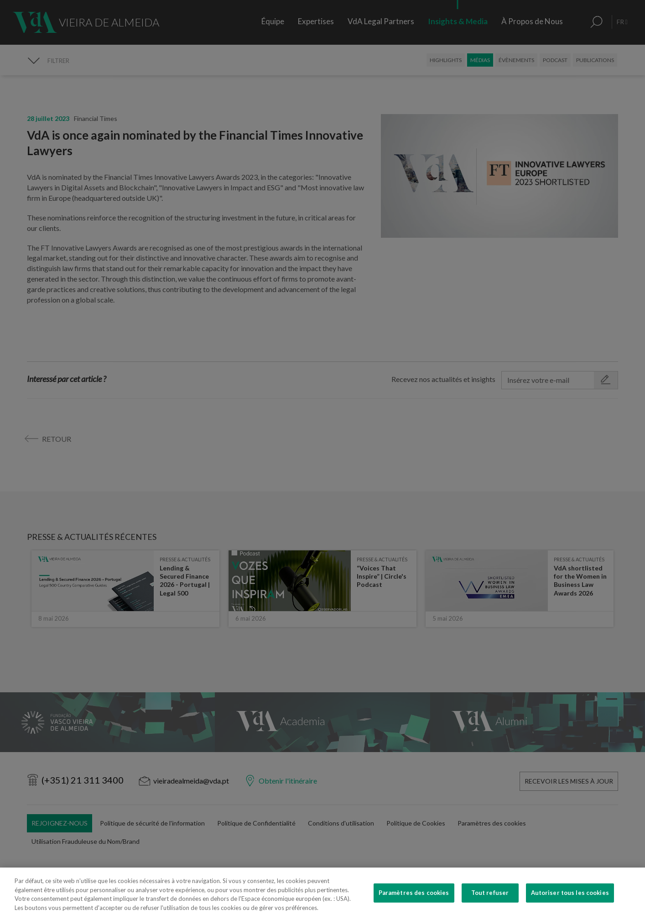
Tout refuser (490, 905)
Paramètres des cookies (414, 905)
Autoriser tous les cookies (570, 905)
